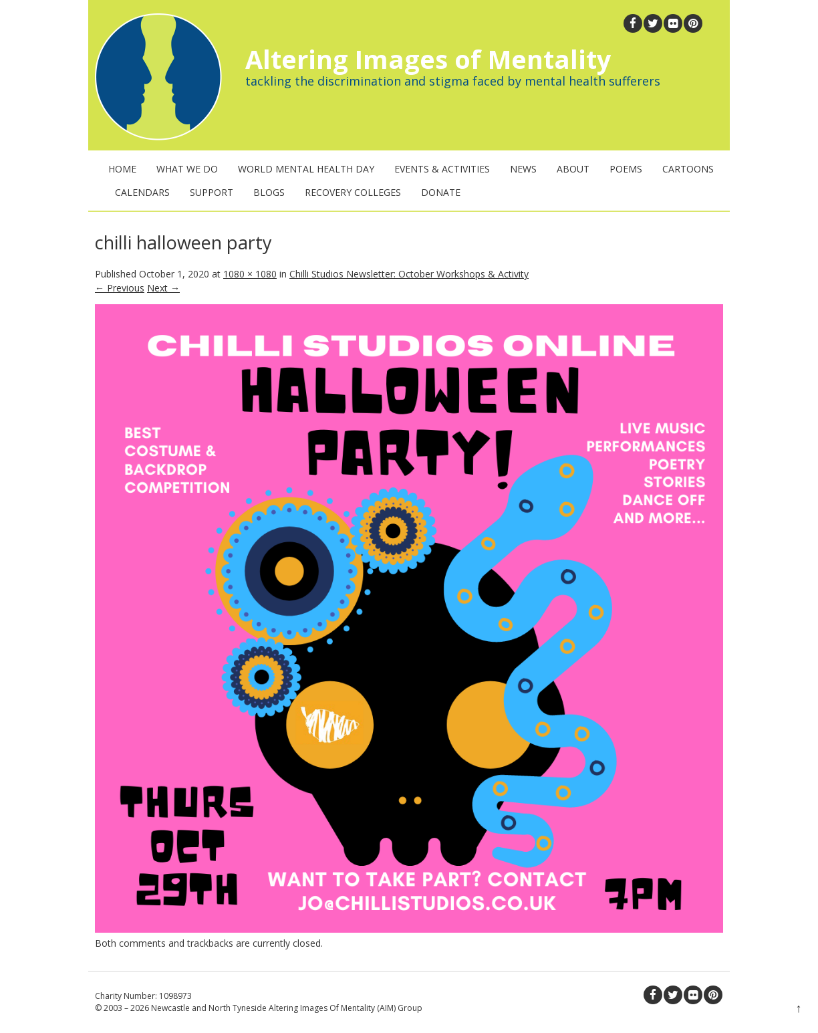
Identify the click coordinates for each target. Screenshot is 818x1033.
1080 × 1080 (250, 273)
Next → (163, 287)
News (523, 168)
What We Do (187, 168)
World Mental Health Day (306, 168)
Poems (625, 168)
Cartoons (688, 168)
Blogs (269, 192)
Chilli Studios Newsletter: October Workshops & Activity (409, 273)
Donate (440, 192)
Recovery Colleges (353, 192)
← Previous (119, 287)
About (573, 168)
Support (211, 192)
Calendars (142, 192)
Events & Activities (442, 168)
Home (122, 168)
